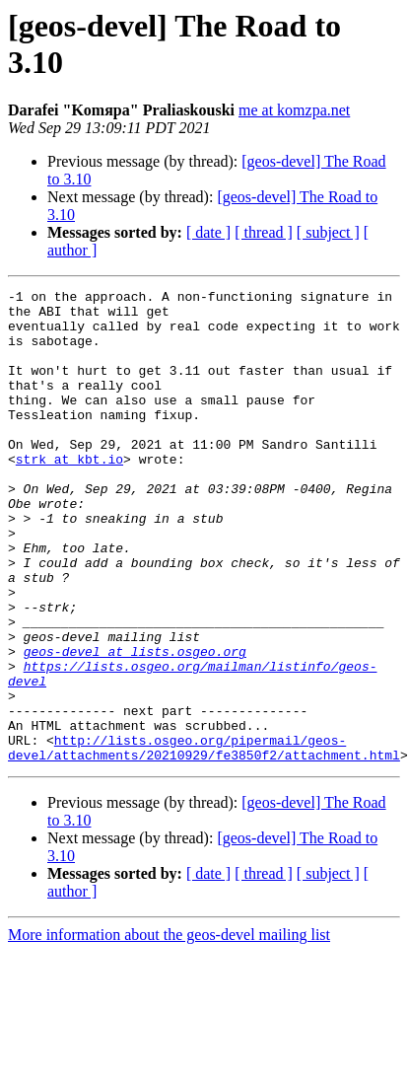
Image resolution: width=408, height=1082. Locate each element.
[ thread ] (264, 232)
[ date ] (208, 232)
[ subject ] (328, 232)
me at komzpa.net (294, 110)
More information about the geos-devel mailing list (169, 1029)
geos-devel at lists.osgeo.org (135, 725)
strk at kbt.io (69, 494)
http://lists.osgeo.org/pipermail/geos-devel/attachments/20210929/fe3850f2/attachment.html (204, 840)
